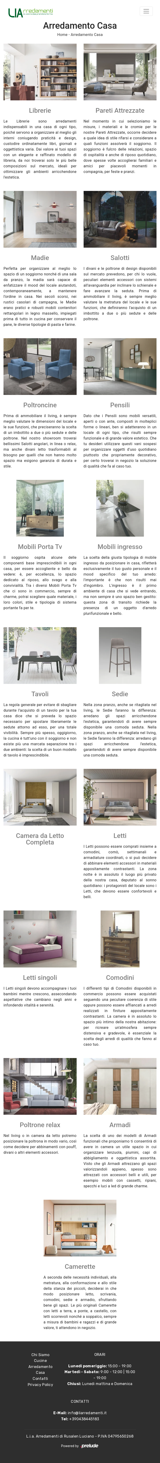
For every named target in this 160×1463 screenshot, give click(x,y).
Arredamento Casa (87, 34)
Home (62, 34)
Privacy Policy (40, 1384)
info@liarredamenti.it (87, 1413)
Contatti (40, 1378)
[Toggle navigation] (146, 11)
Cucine (40, 1360)
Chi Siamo (40, 1355)
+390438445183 (84, 1419)
